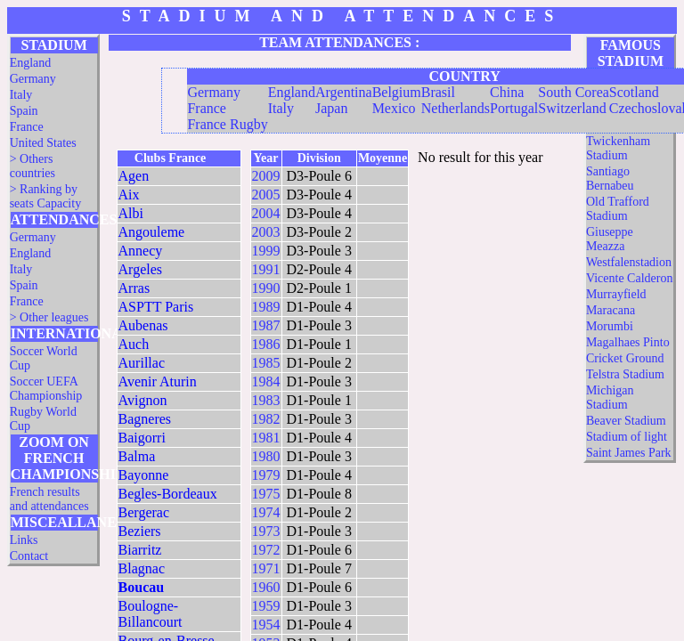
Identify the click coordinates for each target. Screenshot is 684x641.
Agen (134, 175)
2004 (266, 213)
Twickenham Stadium (618, 148)
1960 (266, 587)
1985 (266, 362)
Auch (134, 344)
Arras (134, 288)
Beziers (139, 531)
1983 (266, 400)
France (27, 127)
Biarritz (140, 549)
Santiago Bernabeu (610, 178)
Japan (331, 108)
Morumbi (609, 326)
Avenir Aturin (157, 381)
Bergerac (143, 512)
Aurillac (141, 362)
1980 (266, 456)
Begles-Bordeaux (167, 493)
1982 (266, 418)
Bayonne (143, 475)
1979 (266, 475)
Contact (29, 556)
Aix (129, 194)
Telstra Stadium (625, 374)
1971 (266, 568)
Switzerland (572, 108)
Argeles (140, 269)
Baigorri (142, 437)
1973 (266, 531)
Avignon (142, 400)
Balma (137, 456)
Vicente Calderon (629, 278)
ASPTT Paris (156, 306)
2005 (266, 194)
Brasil (438, 92)
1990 (266, 288)
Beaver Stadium (626, 420)
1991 (266, 269)
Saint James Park (629, 452)
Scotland (634, 92)
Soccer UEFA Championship (46, 388)
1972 (266, 549)
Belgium (396, 92)
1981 (266, 437)
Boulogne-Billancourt (150, 613)
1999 (266, 250)
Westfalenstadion (629, 262)
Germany (33, 78)
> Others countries (32, 166)
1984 (266, 381)
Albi (130, 213)
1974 (266, 512)
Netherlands (455, 108)
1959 (266, 605)
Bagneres (145, 418)
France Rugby (227, 124)
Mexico (394, 108)
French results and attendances (49, 499)
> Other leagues (49, 317)
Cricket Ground (625, 358)
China (507, 92)
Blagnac (141, 568)
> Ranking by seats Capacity (45, 196)
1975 (266, 493)
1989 (266, 306)
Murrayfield (616, 294)
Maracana (610, 310)
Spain (24, 111)
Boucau (141, 587)
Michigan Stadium (610, 397)
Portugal (514, 108)
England (31, 62)
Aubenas (143, 325)
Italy (21, 94)
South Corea (573, 92)
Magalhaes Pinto (628, 342)
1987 (266, 325)
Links (24, 540)
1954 (266, 624)
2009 (266, 175)
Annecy (140, 250)
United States (43, 143)
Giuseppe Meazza (609, 239)
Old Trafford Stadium (617, 209)
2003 (266, 231)
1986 (266, 344)
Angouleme (151, 231)
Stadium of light (626, 436)
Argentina (343, 92)
